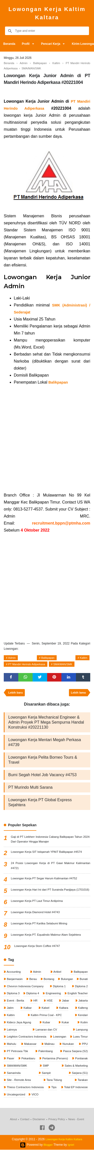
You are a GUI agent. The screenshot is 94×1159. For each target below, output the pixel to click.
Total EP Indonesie (19, 1103)
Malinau (82, 1053)
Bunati (10, 995)
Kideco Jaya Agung (39, 1031)
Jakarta (28, 1016)
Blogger (48, 1154)
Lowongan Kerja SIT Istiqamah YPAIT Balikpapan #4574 (48, 855)
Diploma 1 (80, 995)
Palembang (80, 1060)
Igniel (71, 1154)
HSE (84, 1009)
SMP (9, 1082)
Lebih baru (16, 695)
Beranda (10, 44)
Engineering (79, 1002)
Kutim (10, 1038)
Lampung (81, 1038)
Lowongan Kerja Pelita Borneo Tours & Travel (42, 762)
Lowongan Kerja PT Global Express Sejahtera (40, 805)
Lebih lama (77, 695)
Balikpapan (47, 658)
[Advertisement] (47, 439)
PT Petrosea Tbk (52, 1060)
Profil (27, 44)
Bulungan (81, 987)
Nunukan (12, 1060)
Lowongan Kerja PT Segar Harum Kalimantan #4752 (46, 882)
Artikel (56, 980)
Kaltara (11, 1024)
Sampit (82, 1082)
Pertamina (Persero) (20, 1074)
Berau (38, 987)
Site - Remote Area (47, 1089)
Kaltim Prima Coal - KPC (71, 1024)
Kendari (11, 1031)
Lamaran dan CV (54, 1038)
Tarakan (12, 1096)
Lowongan (80, 1045)
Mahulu (37, 1053)
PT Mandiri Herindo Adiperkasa (29, 665)
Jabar (10, 1016)
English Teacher (17, 1009)
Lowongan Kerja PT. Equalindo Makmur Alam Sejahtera (48, 943)
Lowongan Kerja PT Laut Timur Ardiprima (38, 909)
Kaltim (83, 658)
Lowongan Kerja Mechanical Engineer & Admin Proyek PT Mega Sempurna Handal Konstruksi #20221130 (46, 725)
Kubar (65, 1031)
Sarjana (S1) (15, 1089)
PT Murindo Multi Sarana (30, 790)
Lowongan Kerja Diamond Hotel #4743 (36, 921)
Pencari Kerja (53, 44)
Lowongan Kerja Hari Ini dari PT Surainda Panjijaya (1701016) (50, 896)
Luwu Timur (14, 1053)
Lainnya (28, 1038)
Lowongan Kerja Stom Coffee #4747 (38, 954)
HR (68, 1009)
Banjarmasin (15, 987)
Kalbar (65, 1016)
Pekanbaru (80, 1067)
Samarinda (62, 1082)
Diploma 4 (56, 1002)
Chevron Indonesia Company (44, 995)
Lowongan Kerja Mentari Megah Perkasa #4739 (44, 745)
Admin (13, 658)
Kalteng (27, 1024)
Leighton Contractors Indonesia (27, 1045)
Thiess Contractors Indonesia (49, 1096)
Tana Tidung (79, 1089)
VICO (67, 1103)
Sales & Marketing (34, 1082)
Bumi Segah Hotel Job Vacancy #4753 (42, 777)
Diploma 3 (35, 1002)
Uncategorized (47, 1103)
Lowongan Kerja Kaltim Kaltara (47, 13)
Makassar (59, 1053)
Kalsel (83, 1016)
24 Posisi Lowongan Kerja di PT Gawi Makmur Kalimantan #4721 (50, 869)
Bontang (58, 987)
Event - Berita (47, 1009)
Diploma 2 (13, 1002)
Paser (52, 1067)
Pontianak (50, 1074)
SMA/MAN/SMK (70, 665)
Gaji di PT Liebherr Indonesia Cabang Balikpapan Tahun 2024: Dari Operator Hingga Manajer (50, 842)
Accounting (14, 980)
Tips (84, 1096)
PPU (29, 1060)
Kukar (83, 1031)
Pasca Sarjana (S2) (19, 1067)
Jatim (47, 1016)
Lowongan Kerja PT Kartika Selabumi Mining (40, 932)
